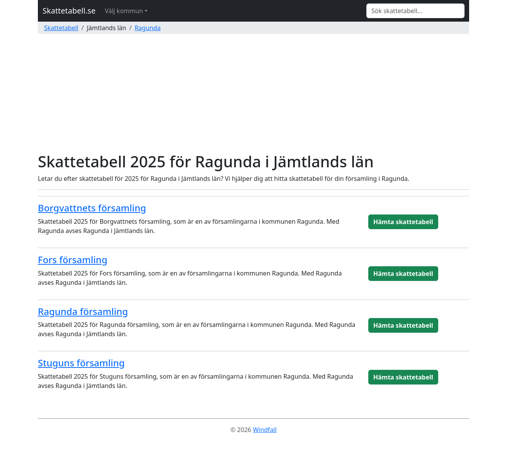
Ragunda (147, 28)
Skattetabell (61, 28)
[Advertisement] (253, 94)
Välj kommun (124, 11)
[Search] (415, 10)
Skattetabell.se (69, 10)
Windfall (264, 429)
